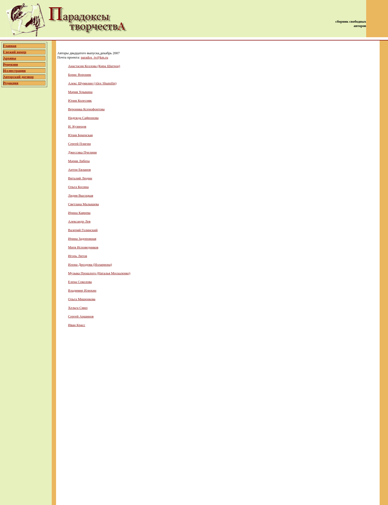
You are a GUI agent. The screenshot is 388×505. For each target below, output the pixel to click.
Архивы (9, 58)
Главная (9, 46)
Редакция (10, 83)
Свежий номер (14, 52)
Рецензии (10, 64)
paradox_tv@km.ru (94, 57)
